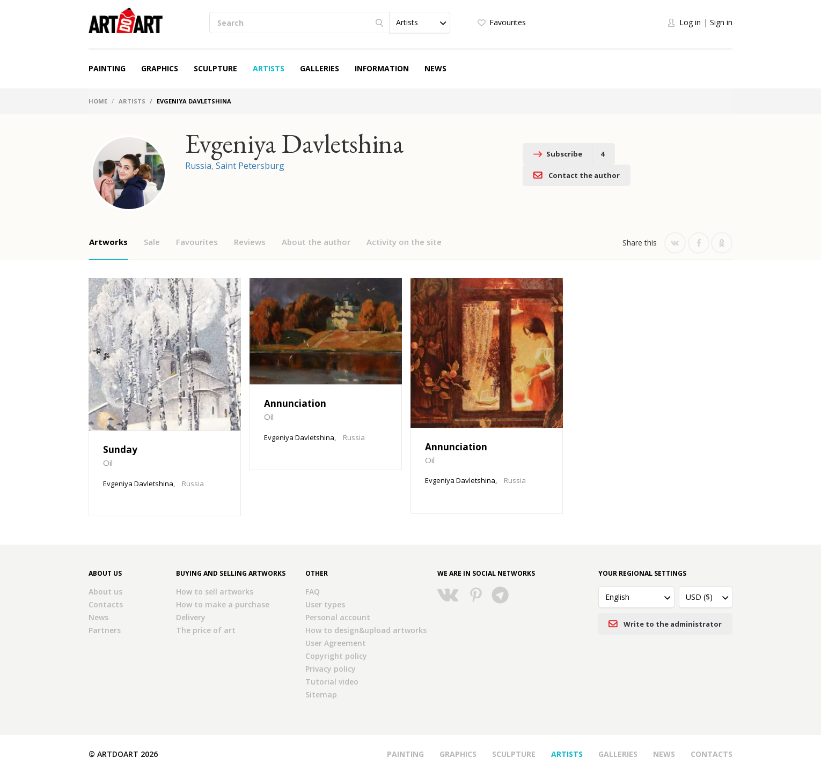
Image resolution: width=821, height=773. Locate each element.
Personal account (337, 617)
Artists (268, 68)
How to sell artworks (214, 591)
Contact (676, 154)
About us (105, 591)
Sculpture (215, 68)
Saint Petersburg (250, 166)
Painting (107, 68)
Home (98, 101)
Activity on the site (404, 241)
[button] (419, 22)
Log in (690, 22)
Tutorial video (331, 682)
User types (325, 604)
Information (382, 68)
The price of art (206, 630)
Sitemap (321, 694)
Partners (105, 630)
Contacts (106, 604)
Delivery (191, 617)
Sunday (120, 449)
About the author (316, 241)
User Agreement (335, 643)
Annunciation (295, 403)
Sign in (721, 22)
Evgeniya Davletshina (138, 483)
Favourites (507, 22)
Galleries (319, 68)
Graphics (159, 68)
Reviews (250, 241)
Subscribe (568, 154)
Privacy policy (330, 669)
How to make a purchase (222, 604)
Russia (198, 166)
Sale (152, 241)
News (435, 68)
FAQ (312, 591)
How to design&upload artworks (366, 630)
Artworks (108, 241)
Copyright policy (336, 656)
